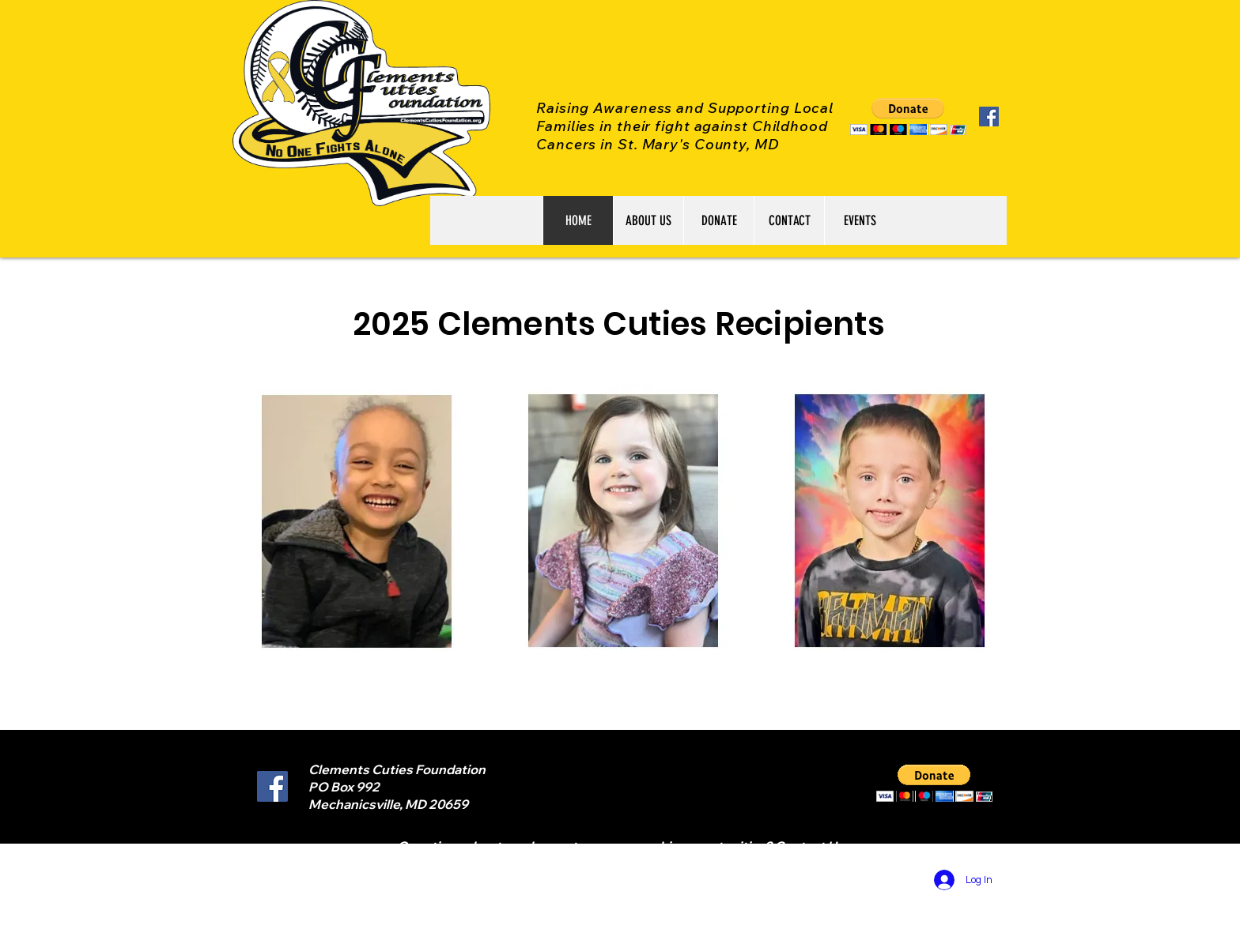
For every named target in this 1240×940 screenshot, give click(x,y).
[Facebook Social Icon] (989, 116)
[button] (908, 116)
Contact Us (809, 846)
